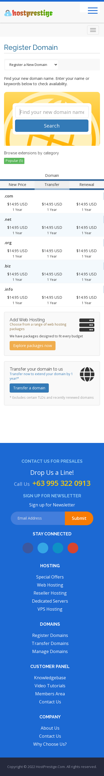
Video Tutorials (50, 686)
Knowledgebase (50, 678)
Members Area (50, 694)
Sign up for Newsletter (52, 505)
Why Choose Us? (50, 744)
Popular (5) (14, 160)
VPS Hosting (50, 609)
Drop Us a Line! (52, 472)
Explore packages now (32, 345)
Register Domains (50, 635)
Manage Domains (50, 651)
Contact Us (50, 702)
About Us (50, 728)
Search (52, 125)
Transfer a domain (29, 387)
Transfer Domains (50, 643)
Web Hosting (50, 585)
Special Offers (50, 577)
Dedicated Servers (50, 601)
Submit (79, 518)
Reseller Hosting (50, 593)
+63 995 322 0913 (61, 483)
